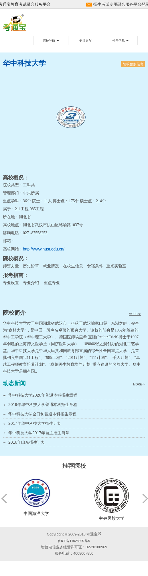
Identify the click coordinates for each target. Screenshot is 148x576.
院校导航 (51, 40)
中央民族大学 (112, 518)
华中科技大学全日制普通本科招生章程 (42, 414)
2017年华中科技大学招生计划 (34, 423)
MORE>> (135, 314)
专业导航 (85, 40)
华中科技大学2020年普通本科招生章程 (42, 395)
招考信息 (120, 40)
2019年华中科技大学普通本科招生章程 (42, 404)
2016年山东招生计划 (26, 442)
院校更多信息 (133, 64)
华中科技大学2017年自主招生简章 (38, 433)
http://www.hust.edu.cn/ (43, 249)
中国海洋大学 (36, 513)
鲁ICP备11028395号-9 (74, 541)
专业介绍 (31, 282)
